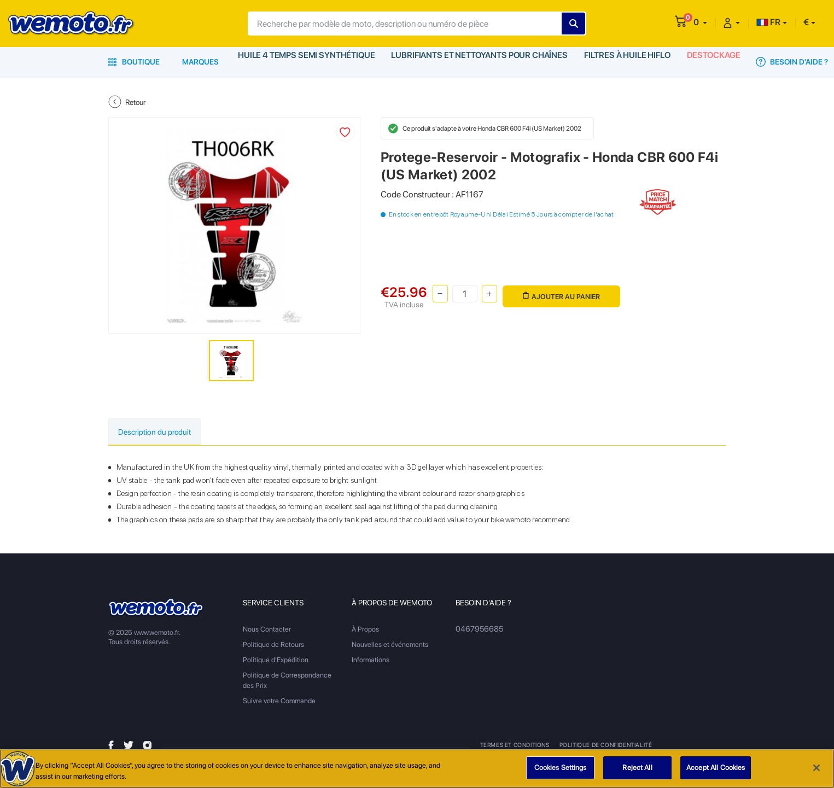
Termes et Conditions (515, 746)
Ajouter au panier (559, 292)
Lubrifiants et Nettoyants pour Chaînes (473, 61)
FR (768, 22)
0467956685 (477, 630)
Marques (200, 61)
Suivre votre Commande (279, 702)
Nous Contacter (267, 630)
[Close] (816, 768)
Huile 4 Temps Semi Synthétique (305, 61)
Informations (370, 661)
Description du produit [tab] (163, 432)
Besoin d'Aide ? (785, 62)
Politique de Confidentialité (606, 746)
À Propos (365, 630)
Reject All (637, 768)
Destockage (706, 61)
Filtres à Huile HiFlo (618, 61)
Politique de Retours (273, 645)
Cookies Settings (560, 768)
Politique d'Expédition (275, 661)
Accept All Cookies (715, 768)
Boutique (134, 61)
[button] (700, 22)
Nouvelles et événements (390, 645)
